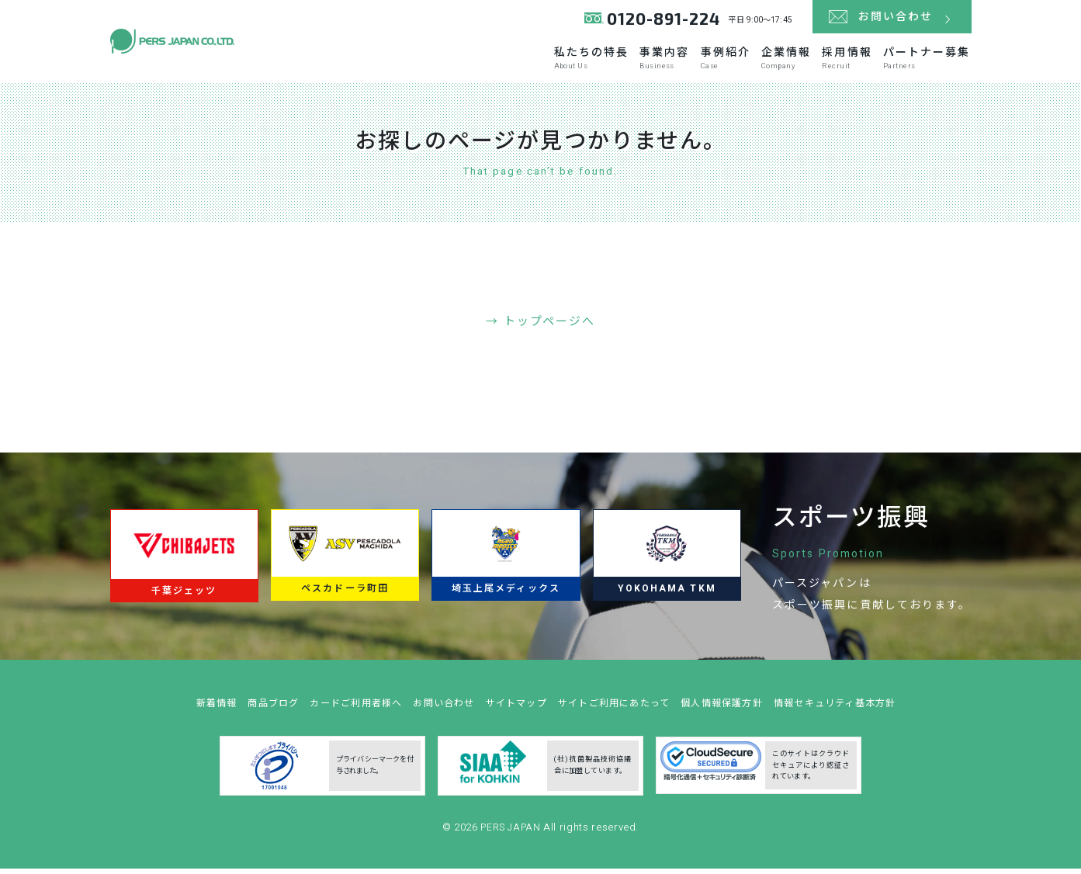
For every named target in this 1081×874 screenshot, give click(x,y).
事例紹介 (656, 63)
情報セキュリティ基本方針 (855, 713)
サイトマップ (513, 713)
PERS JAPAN (512, 837)
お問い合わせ (436, 713)
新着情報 (192, 713)
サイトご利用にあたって (617, 713)
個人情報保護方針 (734, 713)
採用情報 (820, 63)
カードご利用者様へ (342, 713)
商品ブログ (253, 713)
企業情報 (738, 63)
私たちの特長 (478, 63)
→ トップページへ (540, 326)
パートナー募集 (922, 63)
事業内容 (573, 63)
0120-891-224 (660, 23)
